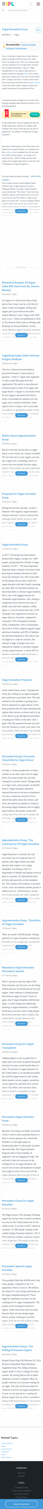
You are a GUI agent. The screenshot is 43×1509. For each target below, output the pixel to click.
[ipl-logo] (10, 5)
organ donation (34, 82)
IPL (3, 10)
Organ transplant (7, 1427)
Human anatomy (7, 1441)
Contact (21, 1463)
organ (26, 74)
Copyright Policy (21, 1474)
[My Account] (39, 4)
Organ (3, 1429)
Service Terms (21, 1487)
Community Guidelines (21, 1477)
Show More (21, 194)
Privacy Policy (21, 1484)
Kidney (3, 1438)
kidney (8, 135)
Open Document (21, 1504)
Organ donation (6, 1432)
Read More (21, 318)
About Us (21, 1459)
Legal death (5, 1435)
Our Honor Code (22, 1481)
